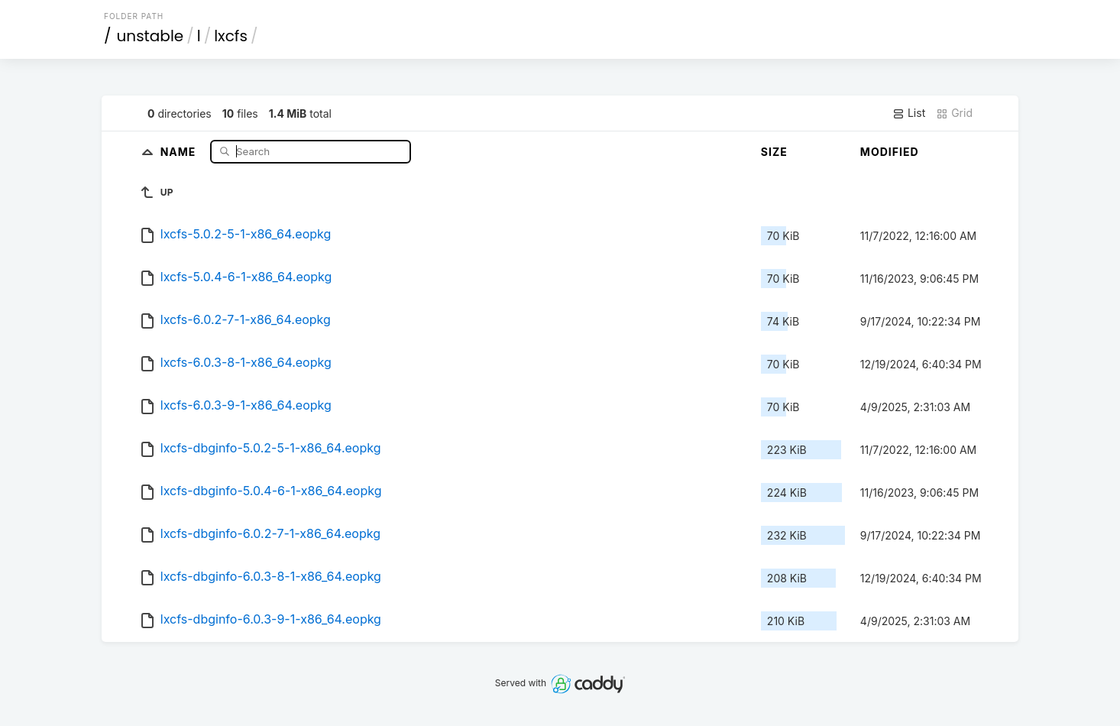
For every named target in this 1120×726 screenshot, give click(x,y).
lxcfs (231, 36)
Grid (954, 113)
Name (179, 150)
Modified (889, 151)
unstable (150, 36)
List (908, 113)
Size (774, 151)
